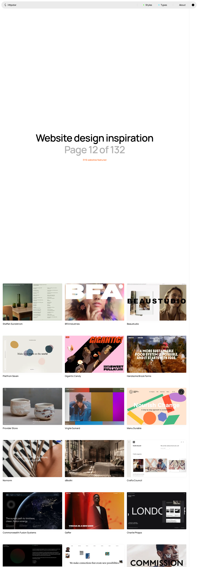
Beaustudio (133, 323)
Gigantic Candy (73, 376)
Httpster (10, 4)
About (182, 4)
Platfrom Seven (11, 376)
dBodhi (68, 480)
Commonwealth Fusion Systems (19, 532)
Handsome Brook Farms (139, 376)
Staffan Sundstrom (13, 323)
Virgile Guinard (72, 428)
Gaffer (68, 532)
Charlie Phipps (134, 532)
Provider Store (10, 428)
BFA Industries (72, 323)
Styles (148, 4)
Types (164, 4)
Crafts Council (134, 480)
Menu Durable (134, 428)
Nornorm (7, 480)
